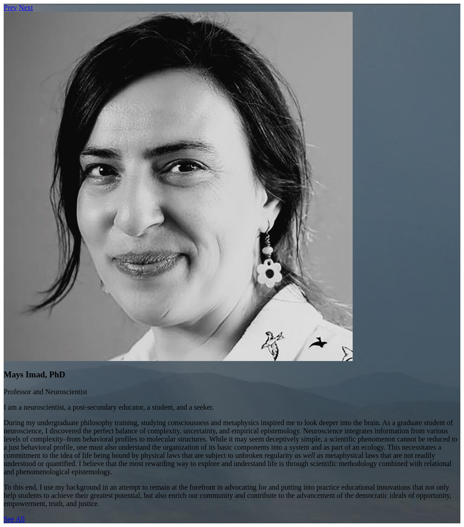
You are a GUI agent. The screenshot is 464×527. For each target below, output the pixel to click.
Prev (10, 7)
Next (26, 7)
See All (14, 519)
